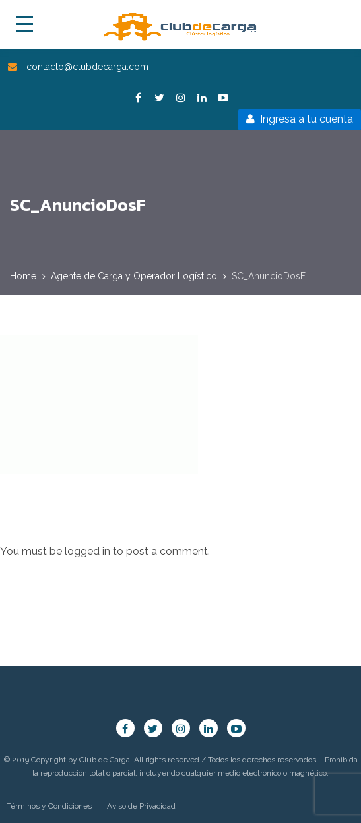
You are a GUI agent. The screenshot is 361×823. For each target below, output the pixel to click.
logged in (87, 551)
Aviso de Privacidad (141, 805)
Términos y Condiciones (49, 805)
